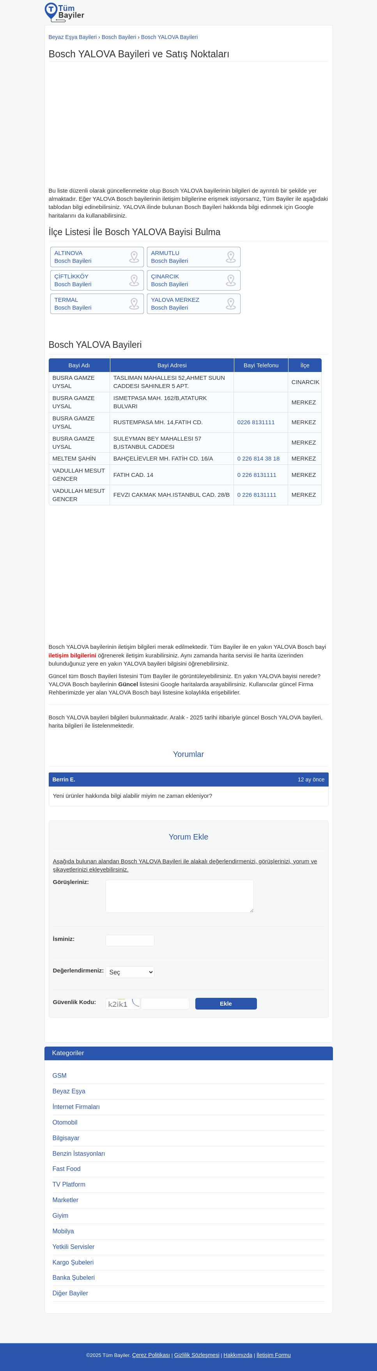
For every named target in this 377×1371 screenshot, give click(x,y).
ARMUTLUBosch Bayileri (169, 257)
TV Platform (69, 1184)
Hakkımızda (237, 1355)
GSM (60, 1075)
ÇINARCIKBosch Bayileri (169, 280)
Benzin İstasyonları (79, 1153)
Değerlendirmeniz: (78, 970)
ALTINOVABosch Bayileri (73, 257)
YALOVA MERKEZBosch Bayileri (175, 303)
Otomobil (65, 1122)
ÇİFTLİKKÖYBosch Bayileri (73, 280)
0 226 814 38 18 (258, 458)
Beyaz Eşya (69, 1091)
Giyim (61, 1215)
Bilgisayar (66, 1138)
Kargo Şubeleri (73, 1262)
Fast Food (67, 1169)
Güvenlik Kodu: (74, 1002)
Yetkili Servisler (74, 1246)
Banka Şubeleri (74, 1277)
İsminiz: (64, 938)
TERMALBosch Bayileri (73, 303)
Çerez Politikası (151, 1355)
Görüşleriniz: (71, 882)
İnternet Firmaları (76, 1107)
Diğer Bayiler (70, 1293)
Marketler (66, 1200)
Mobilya (63, 1231)
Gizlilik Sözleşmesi (196, 1355)
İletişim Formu (274, 1355)
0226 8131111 (256, 422)
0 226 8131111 (256, 474)
